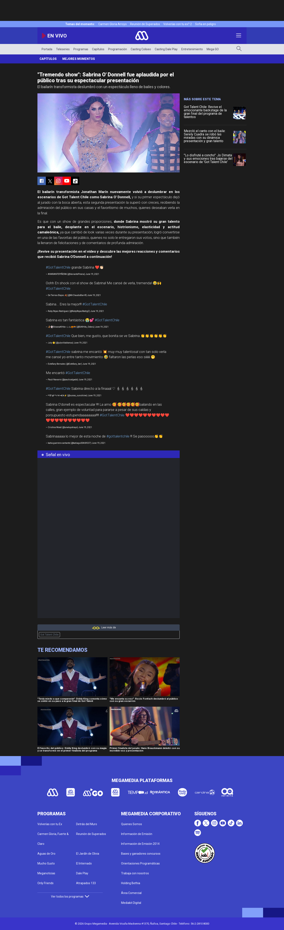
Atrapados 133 (86, 883)
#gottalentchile (117, 436)
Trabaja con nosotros (135, 873)
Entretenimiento (192, 49)
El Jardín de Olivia (87, 853)
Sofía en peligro (205, 24)
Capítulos (98, 49)
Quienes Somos (131, 824)
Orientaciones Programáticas (140, 863)
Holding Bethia (130, 883)
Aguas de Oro (46, 853)
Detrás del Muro (86, 824)
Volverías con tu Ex (49, 824)
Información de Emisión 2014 (140, 843)
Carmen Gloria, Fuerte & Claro (53, 838)
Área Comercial (131, 893)
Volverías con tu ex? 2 (177, 24)
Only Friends (45, 883)
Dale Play (82, 873)
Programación (117, 49)
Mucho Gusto (46, 863)
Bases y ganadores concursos (140, 853)
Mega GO (213, 49)
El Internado (84, 863)
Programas (80, 49)
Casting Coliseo (141, 49)
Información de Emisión (136, 834)
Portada (47, 49)
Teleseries (63, 49)
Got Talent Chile (49, 634)
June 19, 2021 (92, 274)
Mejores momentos (78, 58)
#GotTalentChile (58, 267)
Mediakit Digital (131, 902)
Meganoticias (46, 873)
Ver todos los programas (70, 896)
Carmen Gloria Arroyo (112, 24)
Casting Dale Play (166, 49)
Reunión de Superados (145, 24)
